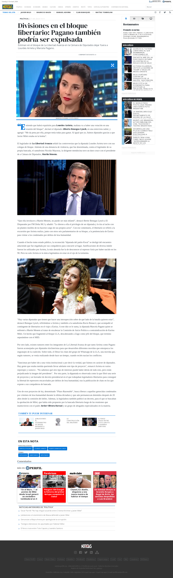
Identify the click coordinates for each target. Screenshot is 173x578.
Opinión (76, 7)
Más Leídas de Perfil (132, 99)
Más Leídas (128, 45)
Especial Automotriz (116, 7)
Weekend (80, 559)
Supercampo (103, 559)
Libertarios (34, 455)
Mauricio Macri (44, 12)
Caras (40, 559)
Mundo (50, 7)
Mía (126, 559)
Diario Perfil (29, 559)
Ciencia (68, 7)
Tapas (101, 7)
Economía (40, 7)
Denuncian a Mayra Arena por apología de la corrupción (43, 519)
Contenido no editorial (138, 7)
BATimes (144, 559)
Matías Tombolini (104, 12)
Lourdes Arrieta (40, 448)
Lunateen (134, 559)
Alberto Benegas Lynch (57, 448)
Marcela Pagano (25, 448)
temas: (21, 452)
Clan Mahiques (83, 12)
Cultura (59, 7)
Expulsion (23, 455)
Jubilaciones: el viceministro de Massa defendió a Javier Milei (40, 423)
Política (20, 7)
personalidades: (25, 446)
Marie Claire (50, 559)
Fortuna (61, 559)
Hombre (70, 559)
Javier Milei (26, 12)
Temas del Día (9, 12)
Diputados (44, 455)
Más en (29, 468)
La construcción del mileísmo (73, 421)
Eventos (86, 7)
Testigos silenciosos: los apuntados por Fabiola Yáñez (42, 524)
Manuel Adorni (63, 12)
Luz (119, 559)
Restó (94, 7)
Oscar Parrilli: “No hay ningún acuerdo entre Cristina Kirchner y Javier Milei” (51, 510)
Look (113, 559)
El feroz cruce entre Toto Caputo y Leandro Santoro (104, 422)
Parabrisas (91, 559)
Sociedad (30, 7)
